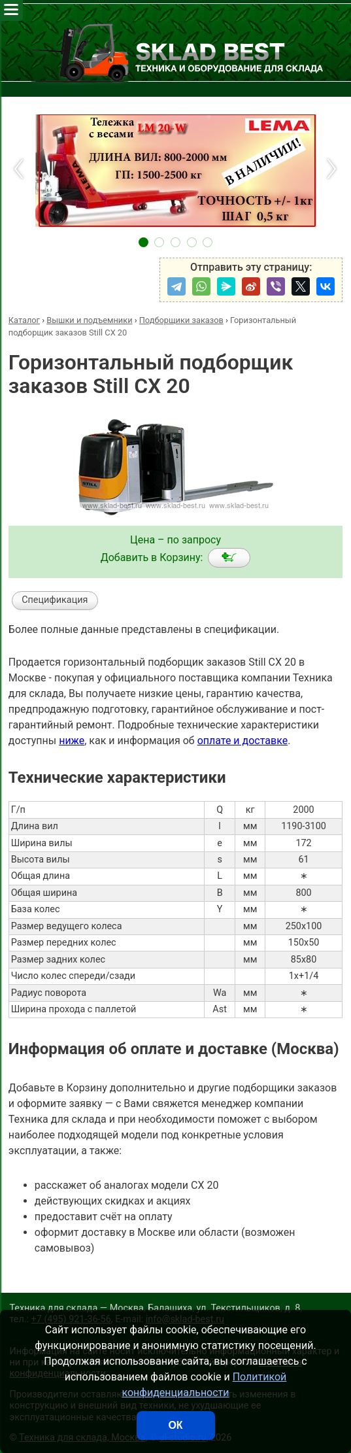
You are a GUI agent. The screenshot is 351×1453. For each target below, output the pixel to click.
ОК (175, 1425)
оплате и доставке (242, 740)
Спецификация (55, 600)
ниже (71, 740)
